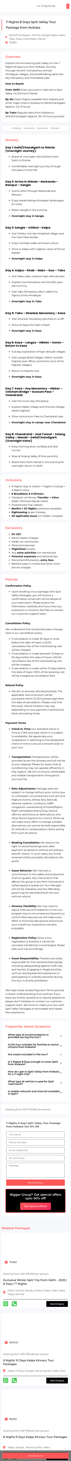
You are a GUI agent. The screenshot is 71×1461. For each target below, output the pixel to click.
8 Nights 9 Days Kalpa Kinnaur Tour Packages (35, 1437)
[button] (67, 6)
